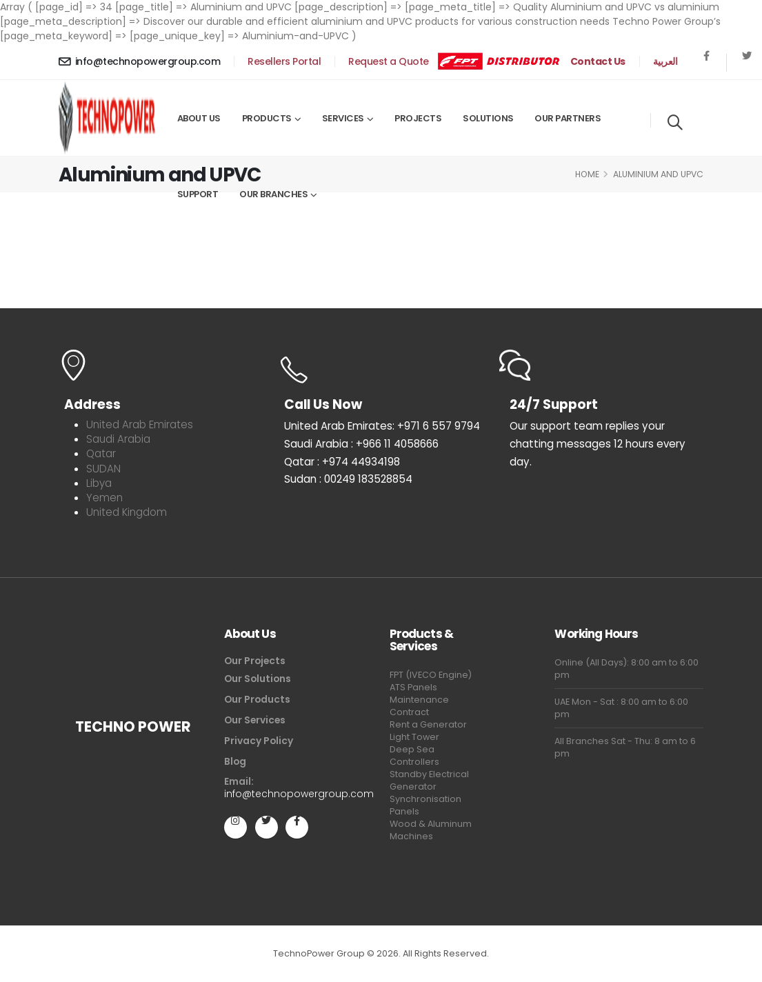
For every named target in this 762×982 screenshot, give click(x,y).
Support (198, 194)
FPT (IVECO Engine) (431, 675)
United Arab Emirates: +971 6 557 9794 (382, 426)
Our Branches (273, 194)
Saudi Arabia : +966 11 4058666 (361, 444)
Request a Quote (388, 61)
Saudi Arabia (118, 439)
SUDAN (103, 468)
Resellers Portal (284, 61)
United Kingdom (126, 512)
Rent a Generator (428, 724)
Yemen (104, 497)
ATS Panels (413, 687)
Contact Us (597, 61)
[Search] (675, 120)
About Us (199, 118)
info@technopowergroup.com (140, 61)
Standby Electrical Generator (429, 780)
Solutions (488, 118)
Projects (417, 118)
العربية (665, 61)
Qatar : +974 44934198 (342, 461)
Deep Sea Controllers (414, 755)
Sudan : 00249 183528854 (348, 479)
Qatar (101, 453)
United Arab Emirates (139, 424)
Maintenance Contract (419, 706)
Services (343, 118)
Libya (99, 483)
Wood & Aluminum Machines (431, 830)
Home (587, 174)
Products (267, 118)
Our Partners (567, 118)
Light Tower (414, 737)
